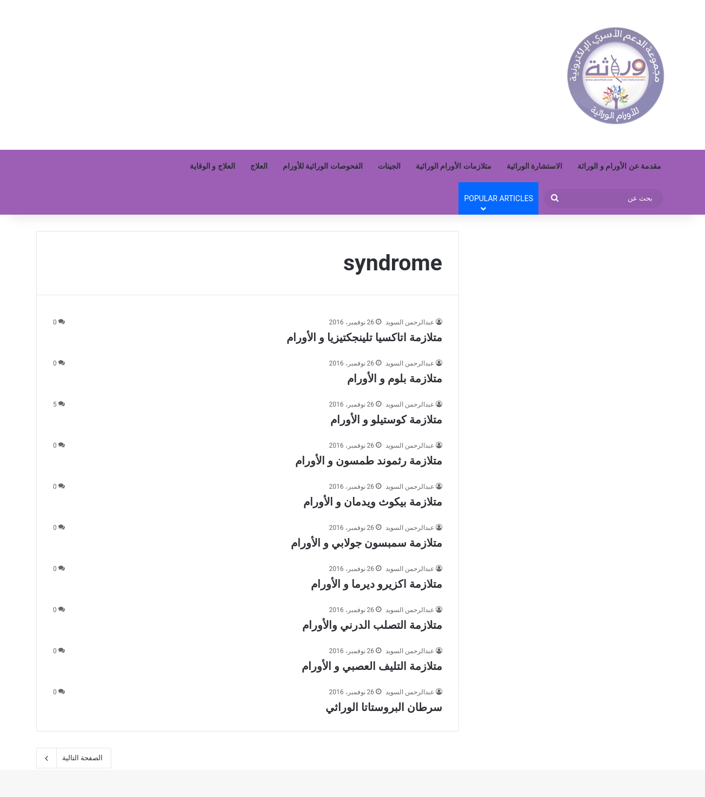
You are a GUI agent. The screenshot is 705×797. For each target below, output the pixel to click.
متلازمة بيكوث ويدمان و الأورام (372, 501)
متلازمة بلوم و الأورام (394, 378)
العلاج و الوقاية (212, 166)
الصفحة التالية (74, 758)
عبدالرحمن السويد (409, 322)
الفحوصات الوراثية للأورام (323, 166)
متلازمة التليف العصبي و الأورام (372, 666)
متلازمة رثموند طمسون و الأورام (368, 460)
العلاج (259, 166)
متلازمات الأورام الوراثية (453, 166)
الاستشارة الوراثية (534, 166)
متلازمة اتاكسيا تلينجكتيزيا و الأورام (364, 337)
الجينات (389, 166)
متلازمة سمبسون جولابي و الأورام (366, 542)
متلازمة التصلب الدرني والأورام (372, 625)
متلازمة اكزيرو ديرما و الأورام (376, 583)
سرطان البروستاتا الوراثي (383, 707)
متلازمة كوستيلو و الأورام (386, 419)
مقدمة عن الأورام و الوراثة (619, 166)
